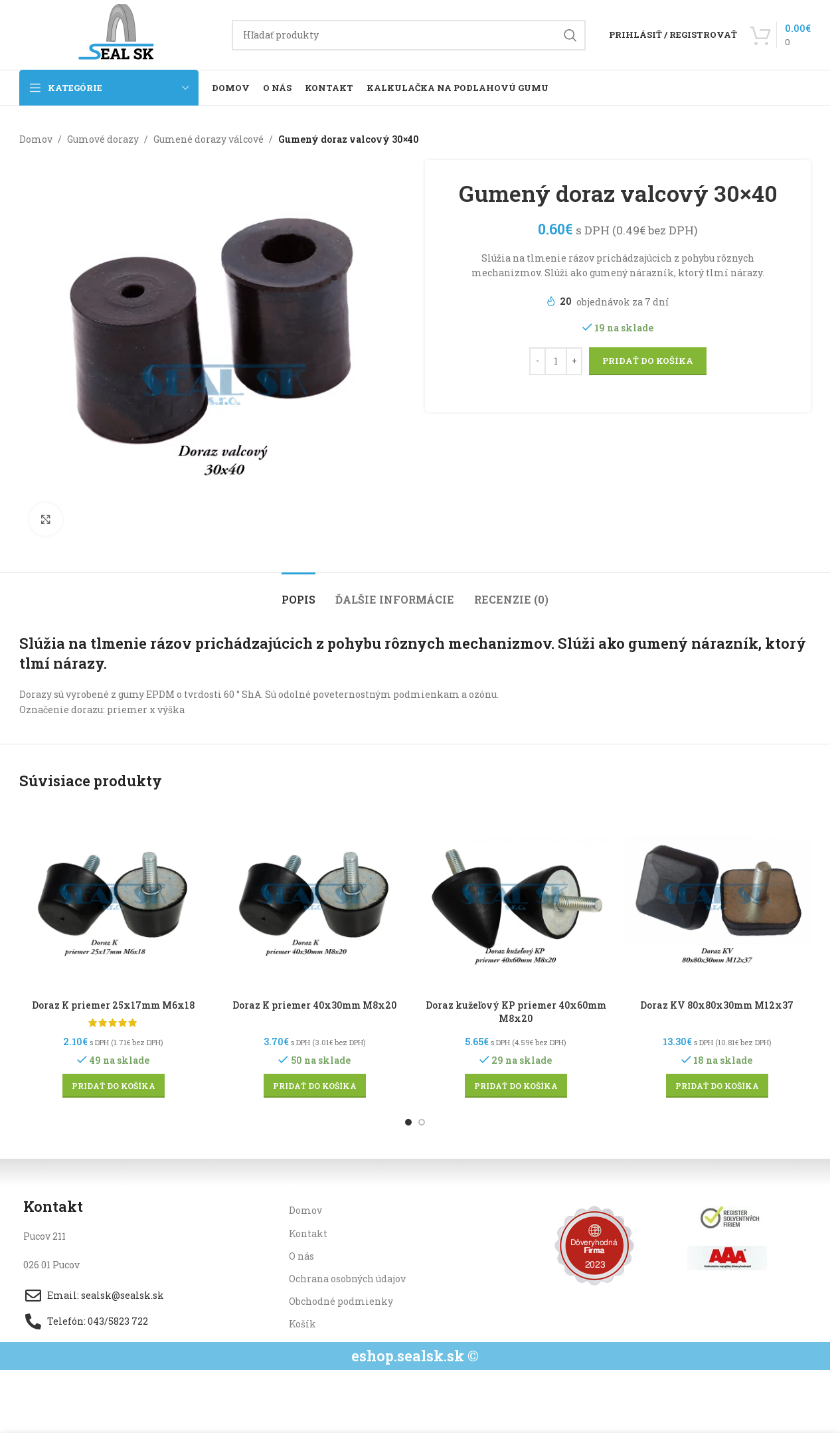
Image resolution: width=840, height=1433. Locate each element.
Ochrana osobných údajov (347, 1278)
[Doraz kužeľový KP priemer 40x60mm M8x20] (516, 899)
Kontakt (308, 1233)
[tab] (298, 592)
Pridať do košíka (647, 361)
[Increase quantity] (574, 361)
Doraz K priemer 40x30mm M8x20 (314, 1005)
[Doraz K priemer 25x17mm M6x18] (113, 899)
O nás (301, 1256)
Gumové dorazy (103, 139)
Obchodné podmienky (341, 1301)
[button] (113, 1086)
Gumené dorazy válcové (208, 139)
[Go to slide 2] (421, 1122)
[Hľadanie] (409, 35)
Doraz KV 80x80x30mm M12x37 (717, 1005)
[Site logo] (118, 33)
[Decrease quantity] (537, 361)
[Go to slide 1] (408, 1122)
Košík (302, 1323)
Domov (35, 139)
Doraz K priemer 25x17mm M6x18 (113, 1005)
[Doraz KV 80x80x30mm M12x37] (717, 899)
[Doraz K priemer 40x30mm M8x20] (314, 899)
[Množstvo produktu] (556, 361)
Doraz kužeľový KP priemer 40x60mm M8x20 (516, 1012)
